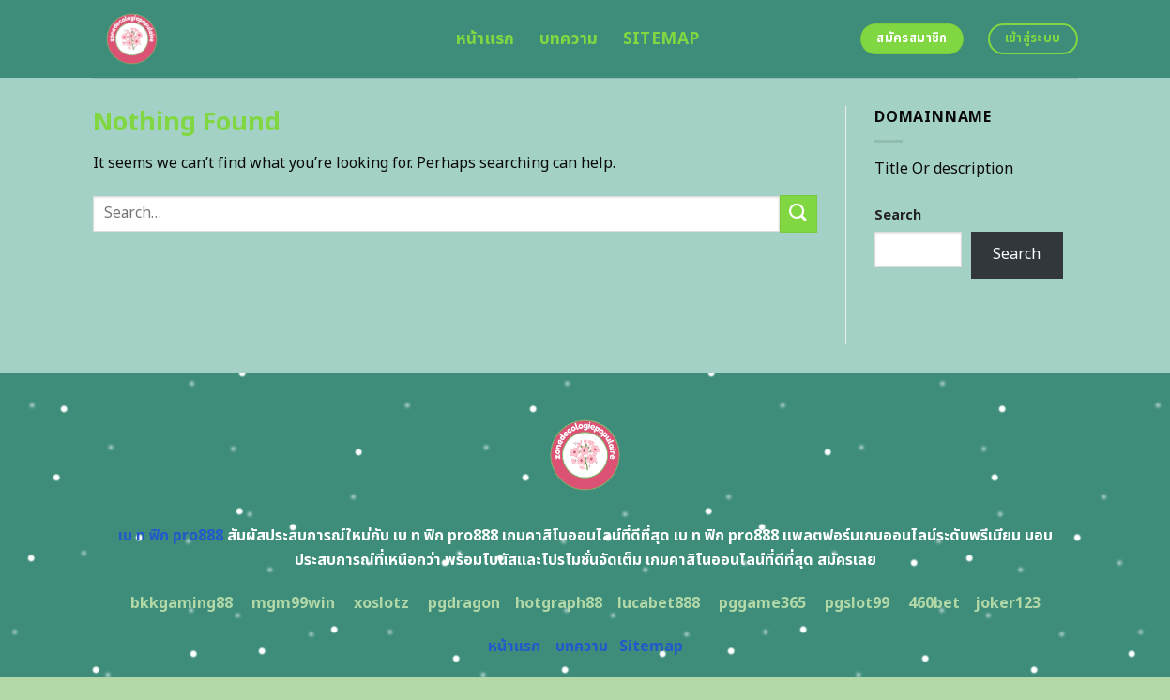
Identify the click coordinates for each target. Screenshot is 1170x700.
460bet (934, 603)
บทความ (569, 39)
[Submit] (798, 213)
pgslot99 (857, 603)
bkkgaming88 (181, 603)
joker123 (1008, 603)
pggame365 (762, 603)
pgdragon (464, 603)
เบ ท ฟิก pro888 (170, 536)
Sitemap (661, 39)
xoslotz (381, 603)
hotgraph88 (558, 603)
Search (897, 215)
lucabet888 (658, 603)
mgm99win (293, 603)
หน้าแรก (485, 39)
